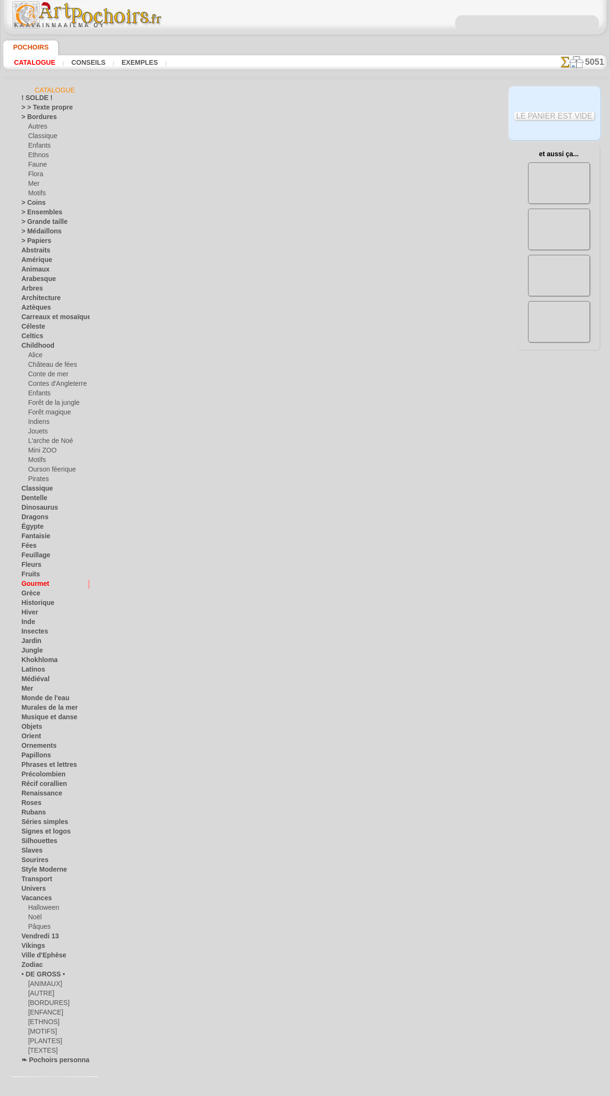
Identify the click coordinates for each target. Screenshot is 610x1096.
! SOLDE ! (34, 99)
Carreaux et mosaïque (50, 318)
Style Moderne (40, 871)
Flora (35, 175)
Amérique (33, 261)
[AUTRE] (39, 995)
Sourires (32, 861)
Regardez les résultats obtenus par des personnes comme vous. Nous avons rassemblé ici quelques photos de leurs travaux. (558, 501)
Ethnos (37, 156)
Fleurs (29, 566)
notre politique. (428, 1088)
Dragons (32, 518)
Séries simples (39, 823)
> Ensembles (37, 214)
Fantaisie (33, 537)
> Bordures (35, 118)
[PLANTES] (42, 1042)
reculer (305, 342)
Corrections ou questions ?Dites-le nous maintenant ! (305, 401)
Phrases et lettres (44, 766)
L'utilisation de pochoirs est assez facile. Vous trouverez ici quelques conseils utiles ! (559, 430)
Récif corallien (39, 785)
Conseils (87, 62)
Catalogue (34, 62)
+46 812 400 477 (330, 465)
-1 (275, 342)
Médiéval (33, 680)
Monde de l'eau (41, 699)
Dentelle (32, 499)
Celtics (30, 337)
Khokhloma (36, 661)
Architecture (37, 299)
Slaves (29, 852)
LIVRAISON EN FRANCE (332, 433)
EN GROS (192, 252)
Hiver (28, 614)
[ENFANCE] (43, 1014)
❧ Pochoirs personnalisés (55, 1061)
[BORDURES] (46, 1004)
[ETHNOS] (41, 1023)
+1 (334, 342)
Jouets (36, 433)
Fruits (29, 576)
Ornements (36, 747)
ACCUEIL (210, 433)
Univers (31, 890)
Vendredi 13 (36, 938)
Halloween (41, 909)
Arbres (30, 290)
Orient (29, 738)
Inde (27, 623)
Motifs (37, 195)
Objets (30, 728)
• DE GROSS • (38, 976)
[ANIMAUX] (44, 985)
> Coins (30, 204)
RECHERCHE (394, 433)
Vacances (34, 899)
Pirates (37, 480)
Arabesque (35, 280)
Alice (34, 356)
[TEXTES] (40, 1052)
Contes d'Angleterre (53, 385)
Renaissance (37, 795)
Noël (34, 919)
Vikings (30, 947)
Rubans (31, 814)
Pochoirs (27, 47)
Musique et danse (44, 718)
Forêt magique (47, 414)
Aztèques (33, 309)
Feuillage (32, 557)
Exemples (137, 62)
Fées (27, 547)
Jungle (29, 652)
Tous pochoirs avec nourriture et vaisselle (304, 363)
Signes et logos (40, 833)
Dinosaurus (36, 509)
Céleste (31, 328)
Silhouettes (36, 842)
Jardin (29, 642)
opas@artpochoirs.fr (305, 528)
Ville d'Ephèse (39, 957)
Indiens (37, 423)
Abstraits (33, 252)
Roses (29, 804)
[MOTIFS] (41, 1033)
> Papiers (33, 242)
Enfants (38, 147)
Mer (33, 185)
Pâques (37, 928)
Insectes (32, 633)
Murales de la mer (45, 709)
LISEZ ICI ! (216, 232)
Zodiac (30, 966)
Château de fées (49, 366)
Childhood (34, 347)
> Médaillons (37, 233)
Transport (34, 880)
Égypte (30, 528)
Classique (40, 137)
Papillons (33, 757)
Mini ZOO (40, 452)
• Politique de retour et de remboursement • (305, 512)
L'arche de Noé (47, 442)
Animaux (32, 271)
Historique (35, 604)
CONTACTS (273, 433)
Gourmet (33, 585)
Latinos (31, 671)
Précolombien (39, 776)
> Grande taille (40, 223)
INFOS (241, 433)
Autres (37, 128)
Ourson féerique (49, 471)
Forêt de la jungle (50, 404)
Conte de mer (45, 376)
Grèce (29, 595)
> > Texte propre (41, 109)
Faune (36, 166)
